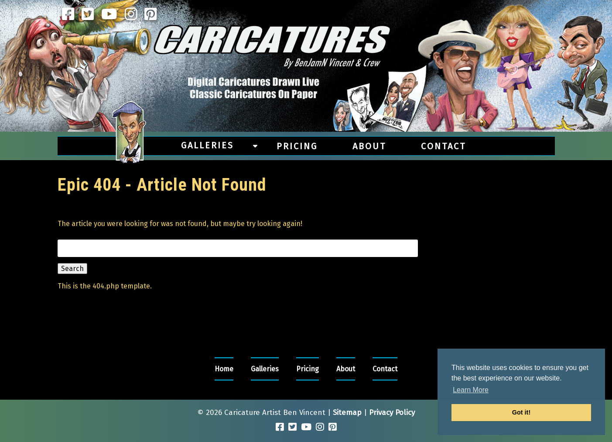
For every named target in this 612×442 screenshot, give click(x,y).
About (369, 146)
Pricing (297, 146)
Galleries (207, 145)
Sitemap (347, 412)
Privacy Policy (392, 412)
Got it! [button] (521, 412)
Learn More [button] (471, 390)
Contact (443, 146)
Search (72, 268)
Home (224, 369)
